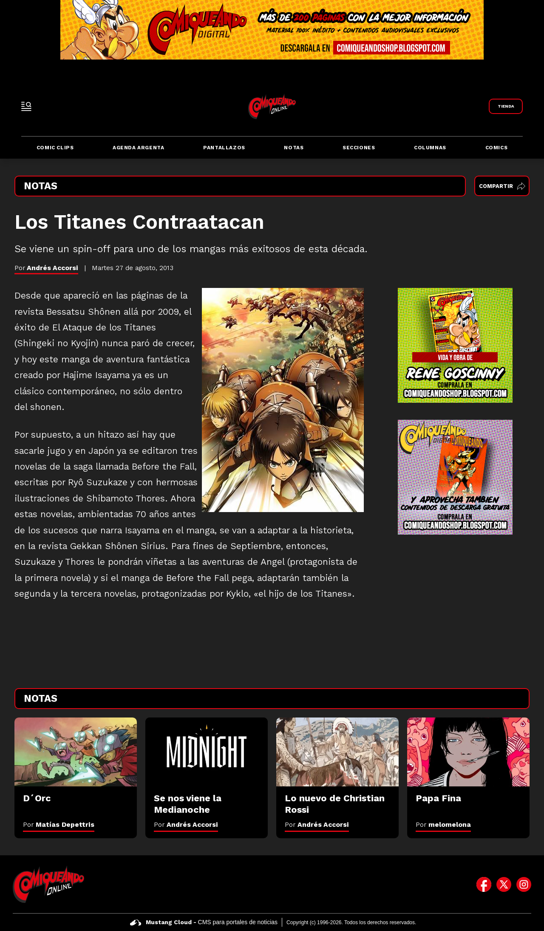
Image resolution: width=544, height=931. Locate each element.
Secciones (359, 148)
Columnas (430, 148)
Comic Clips (55, 148)
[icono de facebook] (483, 884)
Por (58, 824)
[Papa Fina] (468, 751)
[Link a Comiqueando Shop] (506, 106)
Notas (293, 148)
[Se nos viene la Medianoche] (206, 751)
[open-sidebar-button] (26, 106)
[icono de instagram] (523, 884)
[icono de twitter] (503, 884)
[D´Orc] (75, 751)
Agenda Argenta (138, 148)
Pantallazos (224, 148)
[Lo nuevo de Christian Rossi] (337, 751)
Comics (496, 148)
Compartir (502, 186)
